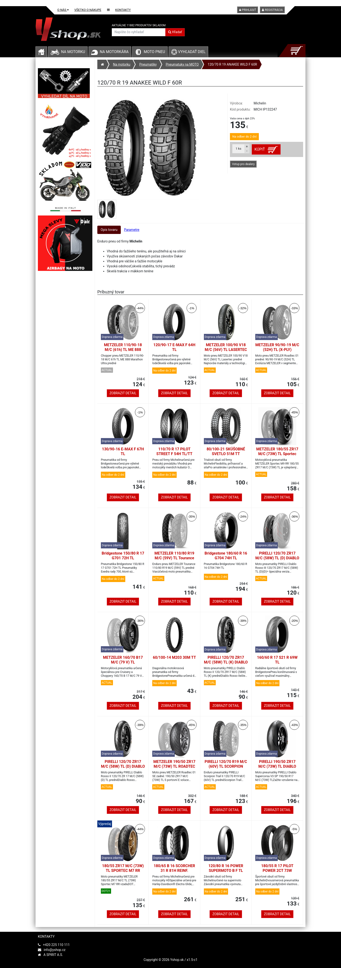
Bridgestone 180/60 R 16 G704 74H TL (226, 555)
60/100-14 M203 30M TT (174, 657)
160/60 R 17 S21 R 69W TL (277, 659)
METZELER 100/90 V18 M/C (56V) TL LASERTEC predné (226, 350)
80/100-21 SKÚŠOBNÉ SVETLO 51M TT (225, 451)
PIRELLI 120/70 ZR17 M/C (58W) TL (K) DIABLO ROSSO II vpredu (226, 662)
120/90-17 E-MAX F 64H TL (174, 347)
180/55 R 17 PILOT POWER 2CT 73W (277, 868)
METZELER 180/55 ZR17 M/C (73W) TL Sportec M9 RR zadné (277, 454)
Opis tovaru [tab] (109, 230)
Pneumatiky (148, 64)
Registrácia (272, 10)
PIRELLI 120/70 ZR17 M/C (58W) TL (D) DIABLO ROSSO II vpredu (123, 766)
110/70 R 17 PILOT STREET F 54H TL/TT (174, 451)
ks (238, 148)
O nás (63, 10)
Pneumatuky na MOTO (182, 64)
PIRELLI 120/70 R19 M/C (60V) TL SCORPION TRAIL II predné (226, 766)
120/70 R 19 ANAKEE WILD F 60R (232, 64)
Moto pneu (154, 51)
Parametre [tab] (131, 230)
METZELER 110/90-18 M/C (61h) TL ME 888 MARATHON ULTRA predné (123, 352)
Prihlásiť (247, 10)
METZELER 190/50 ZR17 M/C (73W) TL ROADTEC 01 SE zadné (174, 766)
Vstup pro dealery (243, 164)
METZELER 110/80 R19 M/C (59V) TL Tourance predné (174, 558)
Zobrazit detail (122, 393)
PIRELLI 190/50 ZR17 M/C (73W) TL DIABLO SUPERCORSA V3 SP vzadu (277, 768)
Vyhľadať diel (188, 51)
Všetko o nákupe (87, 10)
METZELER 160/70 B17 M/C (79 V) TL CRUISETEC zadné (123, 662)
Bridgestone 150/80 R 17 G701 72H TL (123, 555)
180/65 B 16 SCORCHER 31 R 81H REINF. (174, 868)
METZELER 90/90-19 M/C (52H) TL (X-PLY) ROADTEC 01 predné (277, 350)
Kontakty (123, 10)
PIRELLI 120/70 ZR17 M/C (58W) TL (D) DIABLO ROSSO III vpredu (277, 558)
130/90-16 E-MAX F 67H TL (123, 451)
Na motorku (73, 51)
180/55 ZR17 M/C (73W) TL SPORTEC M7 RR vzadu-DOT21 (123, 871)
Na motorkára (114, 51)
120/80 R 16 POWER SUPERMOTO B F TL (225, 868)
